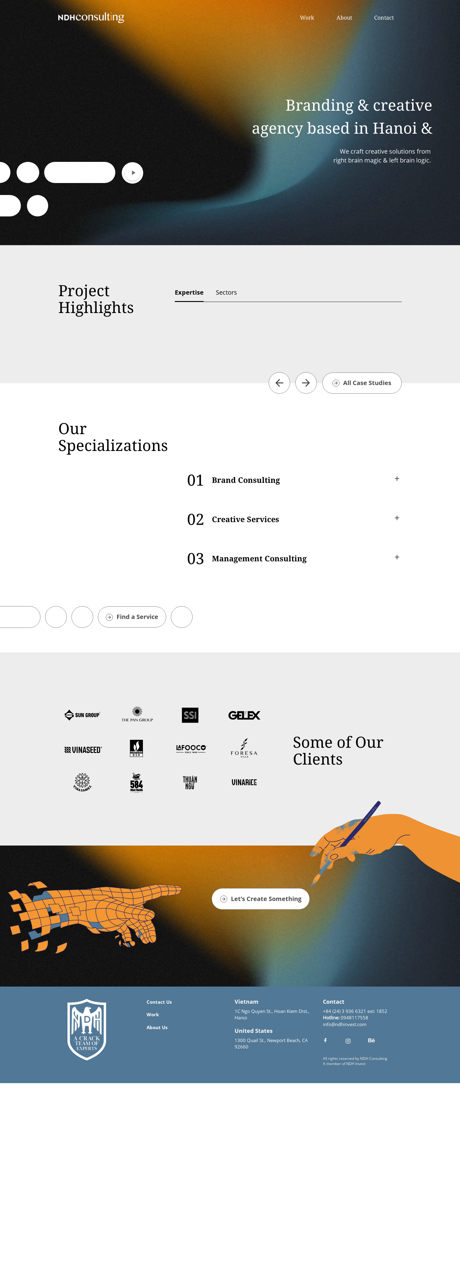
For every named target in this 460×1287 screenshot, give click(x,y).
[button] (279, 587)
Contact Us (159, 1206)
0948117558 (354, 1221)
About (344, 17)
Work (307, 17)
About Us (157, 1231)
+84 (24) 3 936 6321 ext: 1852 (355, 1215)
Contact (384, 17)
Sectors (226, 292)
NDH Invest (356, 1267)
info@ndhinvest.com (344, 1228)
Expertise (189, 292)
